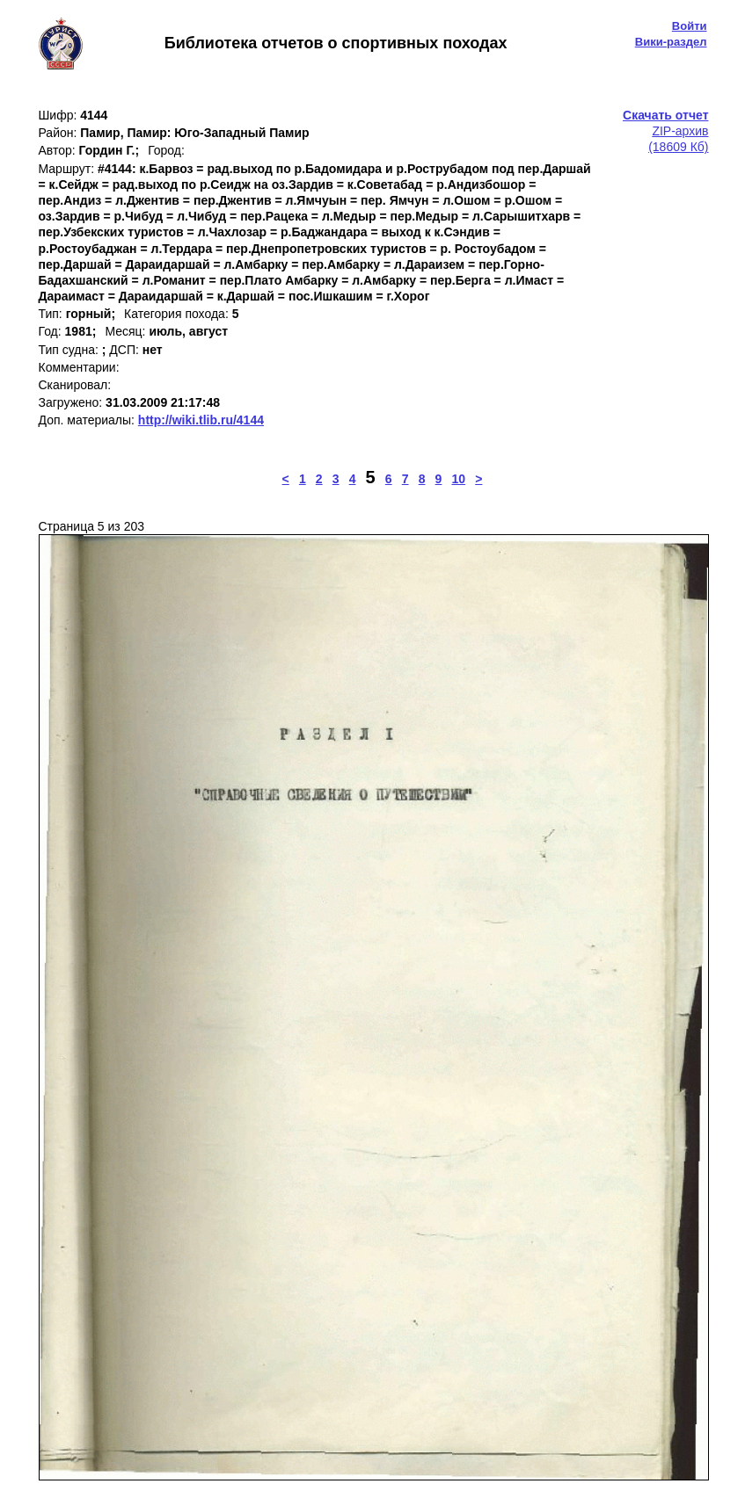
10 (459, 479)
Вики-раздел (671, 41)
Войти (689, 26)
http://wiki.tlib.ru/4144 (201, 420)
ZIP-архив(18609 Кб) (665, 131)
